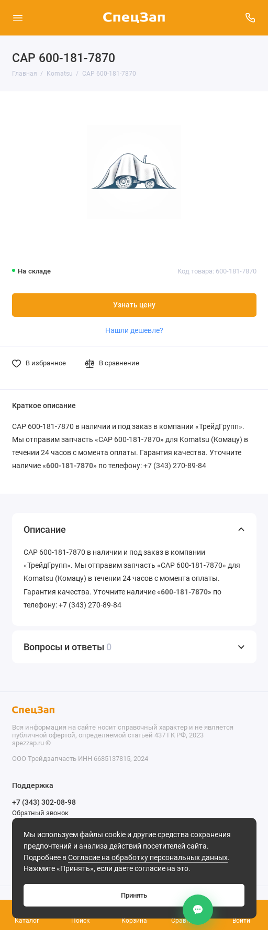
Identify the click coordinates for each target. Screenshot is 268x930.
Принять (134, 895)
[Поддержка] (251, 17)
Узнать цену (134, 305)
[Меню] (18, 17)
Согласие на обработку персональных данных (148, 857)
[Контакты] (198, 910)
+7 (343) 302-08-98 (44, 802)
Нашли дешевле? (134, 330)
